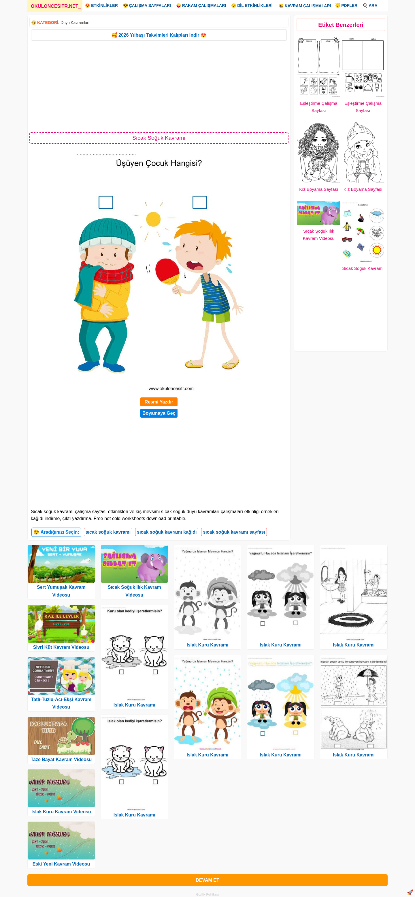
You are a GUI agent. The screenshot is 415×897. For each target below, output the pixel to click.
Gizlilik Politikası (207, 894)
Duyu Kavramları (75, 22)
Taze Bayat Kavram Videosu (61, 759)
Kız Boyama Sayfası (318, 189)
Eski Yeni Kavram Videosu (61, 864)
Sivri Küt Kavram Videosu (61, 647)
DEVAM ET (207, 880)
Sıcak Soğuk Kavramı (363, 268)
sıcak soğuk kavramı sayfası (234, 532)
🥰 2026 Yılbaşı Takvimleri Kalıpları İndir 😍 (159, 35)
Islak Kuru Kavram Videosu (61, 811)
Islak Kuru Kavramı (134, 704)
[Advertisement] (159, 86)
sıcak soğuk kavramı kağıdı (167, 532)
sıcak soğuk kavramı (108, 532)
